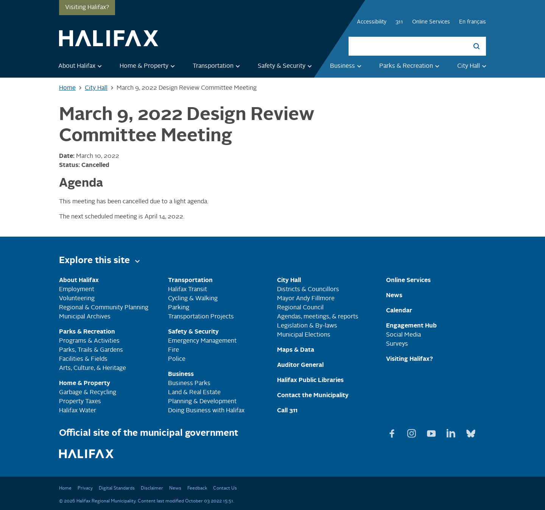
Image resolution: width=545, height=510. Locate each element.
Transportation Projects (201, 317)
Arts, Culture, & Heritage (92, 368)
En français (472, 22)
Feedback (197, 488)
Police (176, 359)
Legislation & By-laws (307, 326)
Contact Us (225, 488)
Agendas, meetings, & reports (317, 317)
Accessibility (371, 22)
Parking (178, 308)
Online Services (431, 22)
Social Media (403, 335)
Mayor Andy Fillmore (306, 299)
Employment (76, 290)
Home (65, 488)
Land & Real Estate (194, 393)
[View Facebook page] (393, 432)
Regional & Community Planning (103, 308)
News (175, 488)
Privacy (85, 488)
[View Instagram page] (412, 432)
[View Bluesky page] (471, 432)
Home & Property (149, 65)
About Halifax (81, 65)
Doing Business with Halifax (206, 411)
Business (347, 65)
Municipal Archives (85, 317)
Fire (173, 350)
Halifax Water (77, 411)
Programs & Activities (89, 341)
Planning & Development (202, 402)
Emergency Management (202, 341)
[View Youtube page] (432, 432)
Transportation (218, 65)
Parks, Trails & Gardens (91, 350)
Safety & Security (286, 65)
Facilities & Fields (83, 359)
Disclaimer (152, 488)
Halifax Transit (187, 290)
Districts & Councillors (308, 290)
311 (399, 22)
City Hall (473, 65)
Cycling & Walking (193, 299)
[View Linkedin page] (452, 432)
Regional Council (300, 308)
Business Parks (189, 384)
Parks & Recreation (410, 65)
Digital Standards (117, 488)
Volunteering (77, 299)
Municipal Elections (303, 335)
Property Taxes (80, 402)
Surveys (397, 344)
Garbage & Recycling (87, 393)
